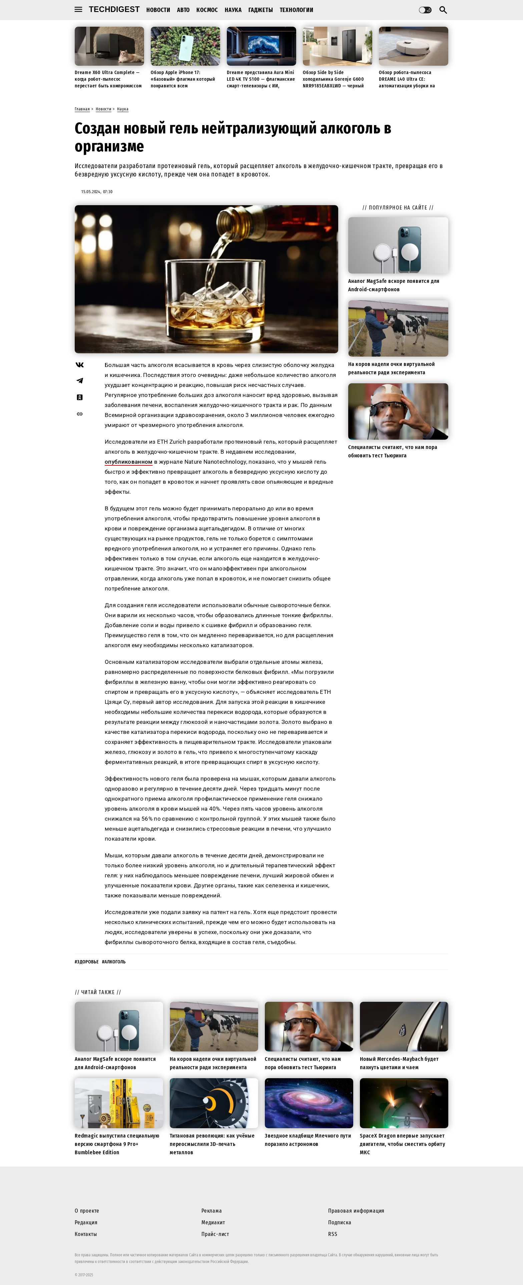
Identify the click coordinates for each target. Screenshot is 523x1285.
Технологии (297, 9)
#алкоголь (114, 961)
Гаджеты (260, 9)
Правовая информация (356, 1210)
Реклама (211, 1210)
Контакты (86, 1234)
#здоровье (87, 961)
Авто (183, 9)
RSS (332, 1234)
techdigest (114, 9)
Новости (158, 9)
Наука (233, 9)
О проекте (87, 1210)
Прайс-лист (215, 1234)
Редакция (86, 1222)
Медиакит (213, 1222)
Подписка (339, 1222)
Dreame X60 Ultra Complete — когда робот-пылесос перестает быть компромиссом (108, 79)
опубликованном (129, 461)
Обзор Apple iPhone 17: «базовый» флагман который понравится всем (183, 79)
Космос (207, 9)
